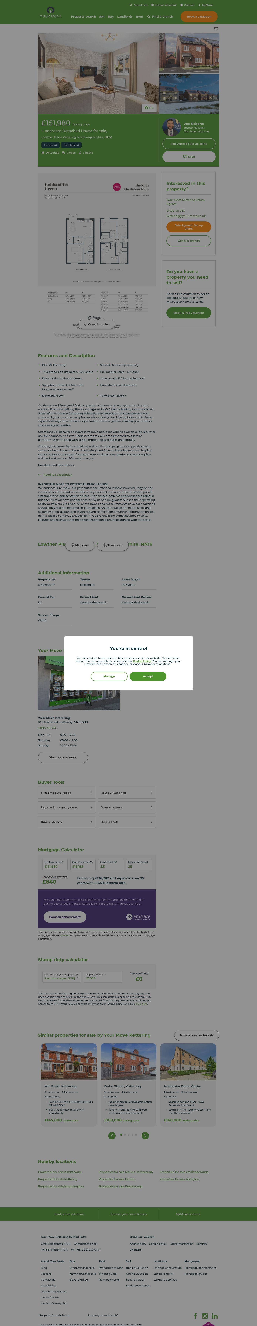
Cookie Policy (142, 661)
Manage (109, 676)
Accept (148, 676)
